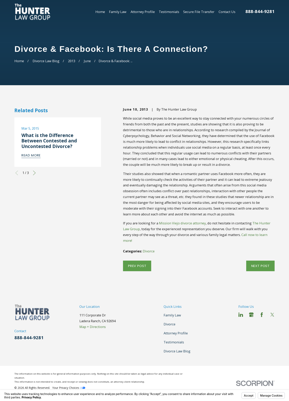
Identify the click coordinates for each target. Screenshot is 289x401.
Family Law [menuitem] (117, 11)
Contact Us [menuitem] (227, 11)
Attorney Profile (176, 333)
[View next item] (34, 173)
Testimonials (174, 342)
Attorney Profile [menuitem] (143, 11)
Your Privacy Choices (68, 388)
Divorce (149, 251)
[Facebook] (261, 314)
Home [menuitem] (100, 11)
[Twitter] (272, 314)
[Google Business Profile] (251, 314)
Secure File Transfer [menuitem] (198, 11)
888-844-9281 (260, 11)
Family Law (172, 315)
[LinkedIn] (240, 314)
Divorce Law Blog (177, 351)
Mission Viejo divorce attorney (182, 223)
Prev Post (137, 266)
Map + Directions (92, 326)
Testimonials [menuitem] (169, 11)
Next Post (260, 266)
